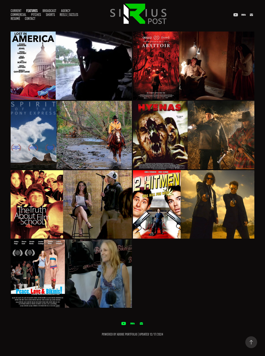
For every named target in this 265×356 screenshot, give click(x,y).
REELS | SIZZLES (69, 15)
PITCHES (36, 15)
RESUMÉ (15, 19)
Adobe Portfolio (127, 334)
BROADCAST (49, 11)
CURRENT (16, 11)
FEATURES (32, 11)
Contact (30, 19)
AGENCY (65, 11)
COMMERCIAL (18, 15)
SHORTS (50, 15)
